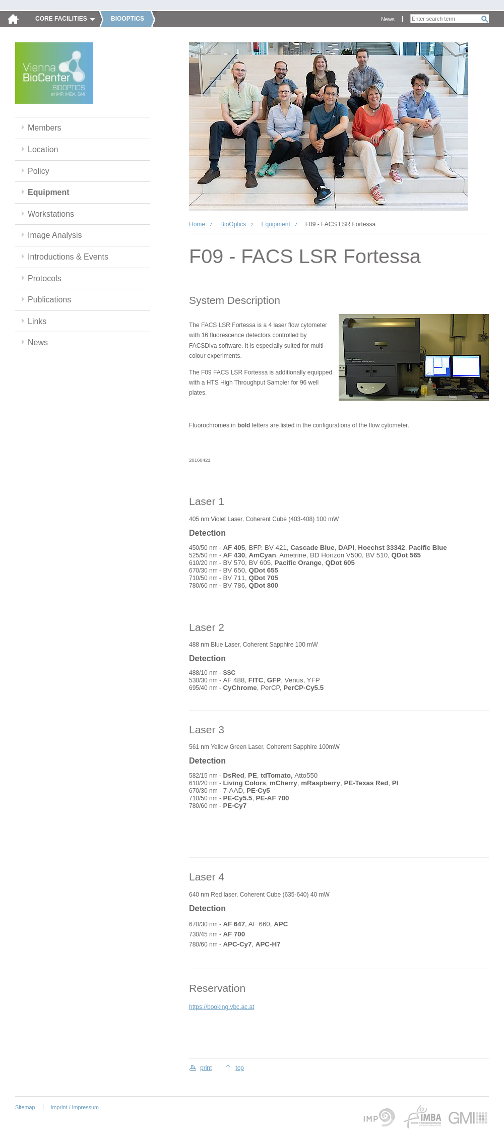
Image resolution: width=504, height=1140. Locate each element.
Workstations (51, 214)
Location (43, 149)
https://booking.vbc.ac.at (221, 1006)
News (388, 19)
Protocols (44, 278)
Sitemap (25, 1107)
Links (37, 321)
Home (197, 224)
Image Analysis (55, 235)
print (206, 1068)
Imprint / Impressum (75, 1107)
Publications (49, 299)
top (239, 1068)
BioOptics (233, 224)
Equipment (49, 192)
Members (44, 127)
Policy (38, 171)
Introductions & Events (68, 256)
